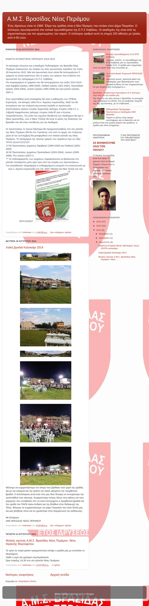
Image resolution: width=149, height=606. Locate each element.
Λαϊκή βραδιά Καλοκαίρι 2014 (24, 247)
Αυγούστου (104, 242)
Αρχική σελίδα (59, 574)
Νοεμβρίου (104, 234)
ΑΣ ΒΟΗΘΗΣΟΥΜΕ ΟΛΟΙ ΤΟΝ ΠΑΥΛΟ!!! (104, 146)
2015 (99, 226)
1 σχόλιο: (56, 565)
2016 (99, 221)
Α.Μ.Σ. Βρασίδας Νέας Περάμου (48, 19)
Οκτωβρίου (104, 238)
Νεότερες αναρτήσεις (20, 574)
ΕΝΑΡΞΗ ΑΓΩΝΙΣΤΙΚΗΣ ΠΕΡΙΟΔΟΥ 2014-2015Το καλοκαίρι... (119, 247)
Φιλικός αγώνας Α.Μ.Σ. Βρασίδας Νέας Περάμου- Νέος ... (117, 258)
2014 (99, 230)
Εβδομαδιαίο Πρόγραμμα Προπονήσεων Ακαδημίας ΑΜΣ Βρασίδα (121, 112)
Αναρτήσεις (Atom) (27, 581)
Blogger (90, 594)
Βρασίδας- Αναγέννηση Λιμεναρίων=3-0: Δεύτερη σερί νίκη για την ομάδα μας (116, 94)
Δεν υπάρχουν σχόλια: (61, 232)
